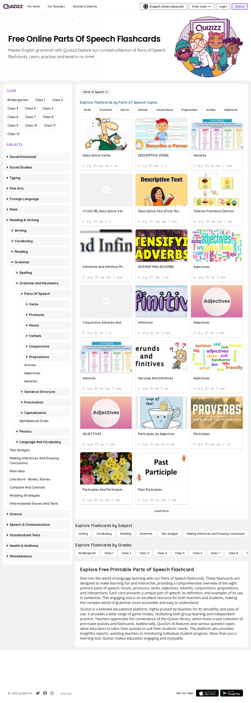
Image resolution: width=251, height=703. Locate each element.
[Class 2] (126, 553)
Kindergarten (17, 100)
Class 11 (49, 125)
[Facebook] (45, 693)
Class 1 (40, 100)
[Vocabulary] (104, 533)
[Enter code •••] (201, 6)
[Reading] (126, 533)
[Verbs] (87, 110)
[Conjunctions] (164, 110)
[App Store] (207, 693)
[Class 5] (180, 553)
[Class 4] (162, 553)
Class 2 (57, 100)
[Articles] (211, 110)
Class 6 (12, 117)
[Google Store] (231, 693)
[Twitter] (38, 693)
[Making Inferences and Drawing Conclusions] (215, 533)
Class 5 (47, 108)
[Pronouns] (106, 110)
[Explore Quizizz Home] (13, 6)
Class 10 (31, 125)
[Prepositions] (189, 110)
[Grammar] (146, 533)
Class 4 (30, 108)
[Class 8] (233, 553)
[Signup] (240, 6)
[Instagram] (52, 693)
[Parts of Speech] (95, 92)
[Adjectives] (231, 110)
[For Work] (33, 6)
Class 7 (30, 117)
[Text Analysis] (170, 533)
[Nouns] (124, 110)
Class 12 (13, 134)
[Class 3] (144, 553)
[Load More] (161, 511)
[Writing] (83, 533)
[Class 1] (109, 553)
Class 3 (12, 108)
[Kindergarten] (87, 553)
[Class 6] (197, 553)
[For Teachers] (56, 6)
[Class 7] (215, 553)
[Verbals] (142, 110)
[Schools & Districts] (85, 6)
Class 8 (48, 117)
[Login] (223, 6)
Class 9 (12, 125)
